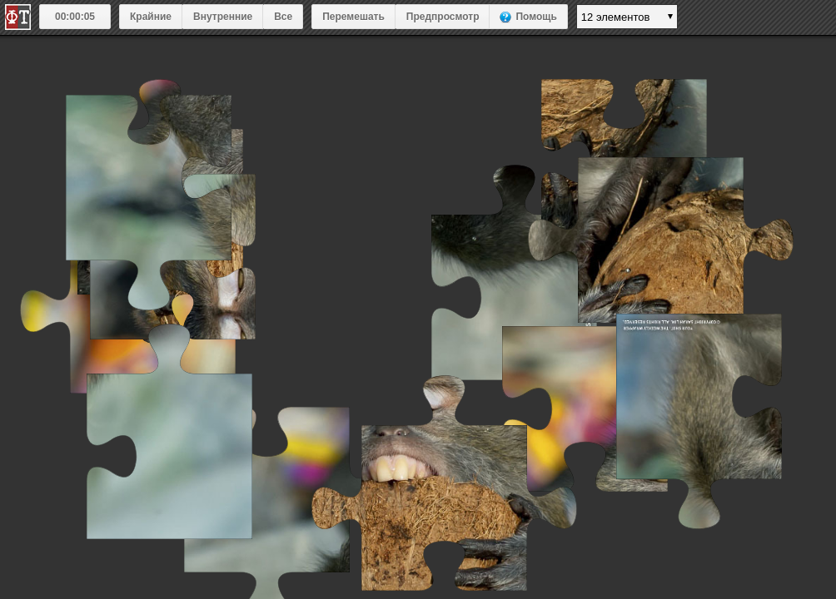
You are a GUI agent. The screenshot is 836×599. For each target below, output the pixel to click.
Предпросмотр (443, 16)
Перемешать (353, 16)
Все (283, 16)
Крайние (151, 16)
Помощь (535, 16)
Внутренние (222, 16)
